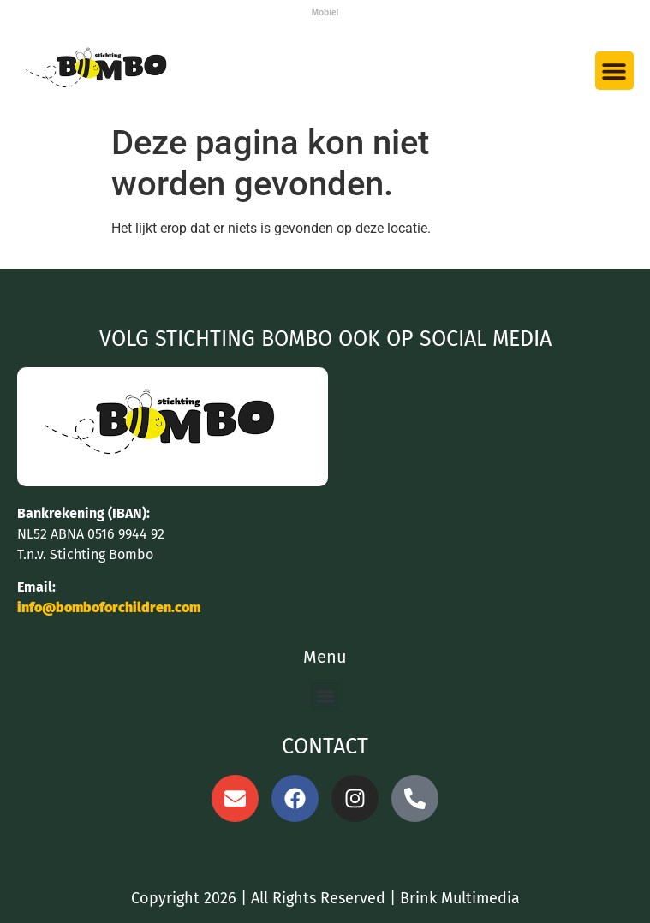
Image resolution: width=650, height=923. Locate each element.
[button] (614, 70)
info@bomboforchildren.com (108, 607)
